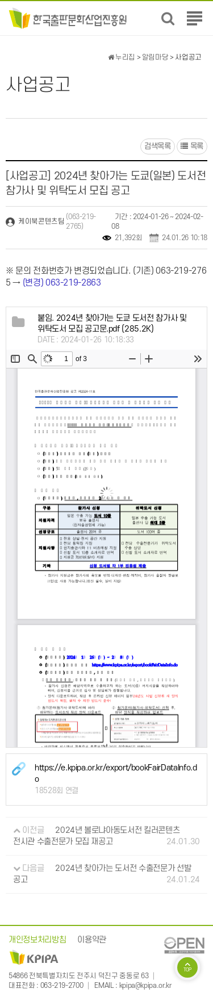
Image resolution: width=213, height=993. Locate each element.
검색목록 (157, 146)
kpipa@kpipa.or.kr (145, 986)
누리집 (121, 57)
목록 (192, 146)
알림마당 (155, 57)
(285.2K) (112, 323)
